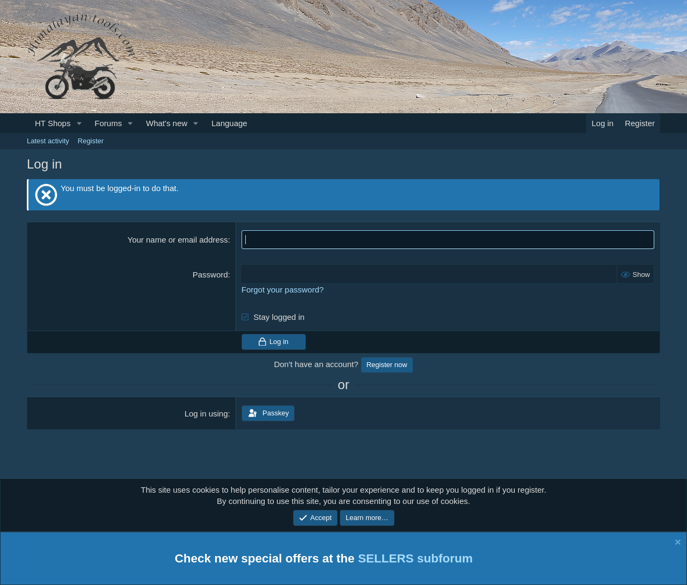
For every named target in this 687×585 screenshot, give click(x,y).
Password (210, 274)
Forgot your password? (283, 289)
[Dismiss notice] (676, 544)
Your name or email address (178, 239)
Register (91, 141)
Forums (108, 123)
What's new (166, 123)
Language (229, 123)
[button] (78, 123)
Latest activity (48, 141)
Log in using (206, 413)
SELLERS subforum (415, 558)
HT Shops (52, 123)
